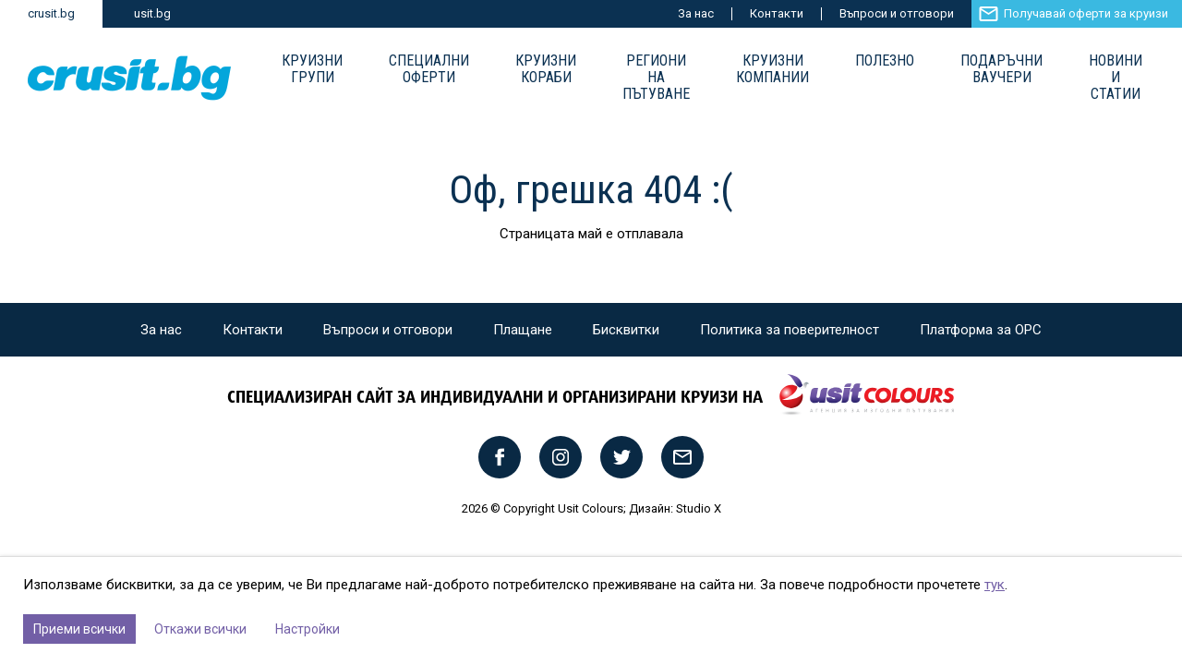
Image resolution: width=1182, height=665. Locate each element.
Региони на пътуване (656, 78)
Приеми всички (79, 629)
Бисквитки (626, 329)
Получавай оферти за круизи (1086, 13)
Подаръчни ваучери (1001, 69)
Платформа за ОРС (981, 329)
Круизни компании (772, 69)
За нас (696, 13)
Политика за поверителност (789, 329)
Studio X (698, 508)
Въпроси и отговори (896, 13)
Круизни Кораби (545, 69)
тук (994, 584)
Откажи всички (200, 629)
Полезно (884, 61)
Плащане (522, 329)
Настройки (307, 629)
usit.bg (152, 13)
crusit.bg (51, 13)
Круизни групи (312, 69)
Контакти (776, 13)
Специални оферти (429, 69)
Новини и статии (1115, 78)
